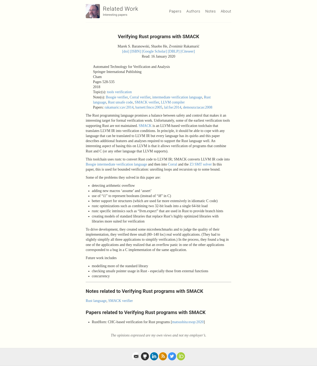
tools (110, 92)
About (226, 11)
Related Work (120, 8)
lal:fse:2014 (172, 107)
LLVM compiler (173, 102)
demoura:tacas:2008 (197, 107)
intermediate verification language (177, 97)
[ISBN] (135, 51)
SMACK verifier (147, 102)
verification (123, 92)
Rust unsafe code (120, 102)
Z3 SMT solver (201, 164)
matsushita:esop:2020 (188, 322)
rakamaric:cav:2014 (119, 107)
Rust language (96, 301)
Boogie (91, 164)
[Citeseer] (188, 51)
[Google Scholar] (154, 51)
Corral (172, 164)
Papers (175, 11)
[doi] (125, 51)
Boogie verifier (117, 97)
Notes (210, 11)
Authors (193, 11)
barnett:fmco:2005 (148, 107)
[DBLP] (174, 51)
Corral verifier (140, 97)
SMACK (145, 126)
